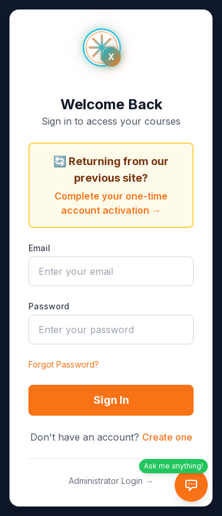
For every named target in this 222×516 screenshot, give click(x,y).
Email (39, 248)
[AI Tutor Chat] (191, 485)
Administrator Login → (111, 481)
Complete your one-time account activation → (111, 203)
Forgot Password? (63, 364)
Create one (167, 437)
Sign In (111, 400)
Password (48, 306)
